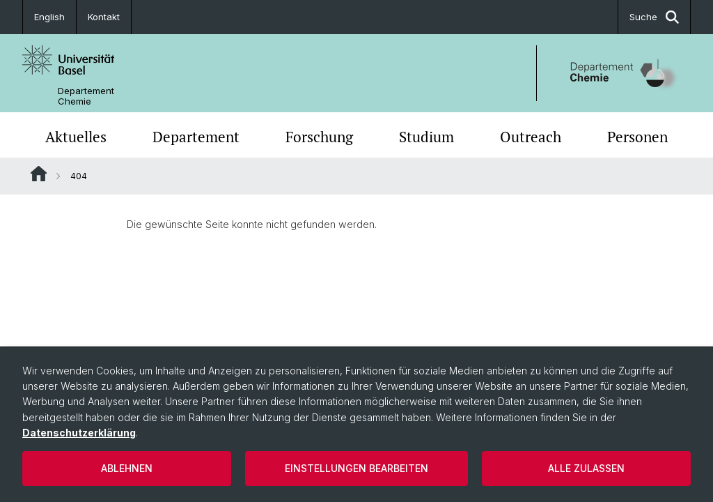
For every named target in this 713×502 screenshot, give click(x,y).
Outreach (530, 136)
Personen (637, 136)
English (49, 16)
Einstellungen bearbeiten (356, 468)
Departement (196, 136)
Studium (426, 136)
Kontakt (104, 16)
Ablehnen (126, 468)
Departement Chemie (86, 96)
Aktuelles (76, 136)
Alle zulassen (586, 468)
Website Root (39, 173)
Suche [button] (654, 17)
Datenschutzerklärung (79, 433)
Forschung (319, 136)
